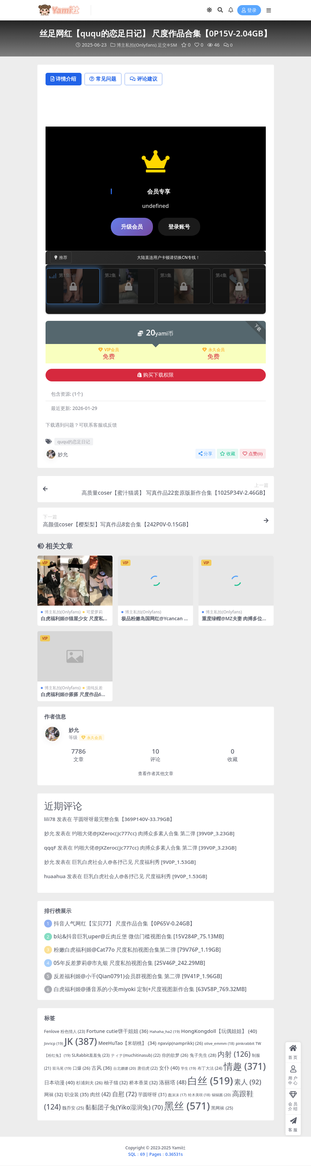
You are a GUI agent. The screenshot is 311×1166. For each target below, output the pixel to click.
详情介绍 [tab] (64, 79)
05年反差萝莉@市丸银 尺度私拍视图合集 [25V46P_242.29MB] (129, 963)
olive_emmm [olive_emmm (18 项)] (219, 1044)
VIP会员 (108, 350)
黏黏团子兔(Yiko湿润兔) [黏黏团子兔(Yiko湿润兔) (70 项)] (124, 1108)
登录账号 (179, 227)
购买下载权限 (155, 375)
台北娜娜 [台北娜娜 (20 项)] (124, 1068)
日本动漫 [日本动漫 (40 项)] (59, 1083)
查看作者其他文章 (155, 773)
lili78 (49, 819)
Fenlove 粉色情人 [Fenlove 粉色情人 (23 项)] (64, 1032)
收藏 (227, 454)
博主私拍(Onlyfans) (136, 45)
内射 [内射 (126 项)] (234, 1054)
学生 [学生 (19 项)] (188, 1068)
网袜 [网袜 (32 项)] (53, 1094)
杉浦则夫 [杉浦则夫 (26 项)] (89, 1083)
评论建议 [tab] (147, 79)
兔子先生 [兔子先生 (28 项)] (203, 1055)
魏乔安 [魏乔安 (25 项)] (73, 1109)
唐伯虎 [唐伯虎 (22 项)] (147, 1068)
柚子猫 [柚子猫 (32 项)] (116, 1083)
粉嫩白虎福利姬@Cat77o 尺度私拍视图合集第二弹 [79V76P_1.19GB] (137, 950)
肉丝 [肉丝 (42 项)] (100, 1094)
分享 (205, 454)
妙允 (57, 454)
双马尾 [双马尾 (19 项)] (61, 1068)
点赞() (252, 454)
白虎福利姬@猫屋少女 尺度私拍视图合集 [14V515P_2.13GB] (74, 622)
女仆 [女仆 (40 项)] (169, 1068)
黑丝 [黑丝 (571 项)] (187, 1106)
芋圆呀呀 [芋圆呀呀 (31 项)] (152, 1094)
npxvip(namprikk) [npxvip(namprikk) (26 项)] (180, 1044)
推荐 (60, 258)
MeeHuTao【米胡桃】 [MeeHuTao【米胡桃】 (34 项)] (127, 1043)
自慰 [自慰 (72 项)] (124, 1094)
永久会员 (213, 350)
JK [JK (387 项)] (80, 1042)
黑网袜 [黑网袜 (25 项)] (222, 1109)
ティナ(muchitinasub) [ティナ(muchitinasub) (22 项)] (135, 1055)
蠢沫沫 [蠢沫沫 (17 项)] (177, 1095)
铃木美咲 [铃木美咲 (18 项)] (199, 1095)
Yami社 (179, 1148)
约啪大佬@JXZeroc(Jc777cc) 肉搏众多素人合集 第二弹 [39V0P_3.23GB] (153, 833)
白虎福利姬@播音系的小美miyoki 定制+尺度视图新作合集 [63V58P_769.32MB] (150, 989)
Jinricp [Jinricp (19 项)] (53, 1044)
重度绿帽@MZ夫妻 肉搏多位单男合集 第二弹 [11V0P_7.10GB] (235, 622)
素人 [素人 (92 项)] (247, 1082)
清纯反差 (94, 688)
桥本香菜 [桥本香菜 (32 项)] (143, 1083)
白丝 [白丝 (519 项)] (210, 1081)
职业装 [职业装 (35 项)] (77, 1094)
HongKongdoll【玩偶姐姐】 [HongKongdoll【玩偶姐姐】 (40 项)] (219, 1031)
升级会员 (132, 227)
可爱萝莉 (94, 612)
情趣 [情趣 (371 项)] (245, 1066)
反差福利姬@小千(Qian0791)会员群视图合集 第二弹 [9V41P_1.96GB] (138, 976)
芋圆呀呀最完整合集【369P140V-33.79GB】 (124, 819)
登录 (249, 10)
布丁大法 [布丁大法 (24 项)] (209, 1068)
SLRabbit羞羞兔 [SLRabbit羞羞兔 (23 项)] (90, 1055)
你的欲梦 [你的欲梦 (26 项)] (175, 1055)
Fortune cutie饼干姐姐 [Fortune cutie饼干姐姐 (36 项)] (117, 1031)
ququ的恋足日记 (73, 442)
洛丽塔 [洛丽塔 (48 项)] (172, 1083)
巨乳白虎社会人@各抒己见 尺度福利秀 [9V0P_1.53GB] (134, 862)
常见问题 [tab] (105, 79)
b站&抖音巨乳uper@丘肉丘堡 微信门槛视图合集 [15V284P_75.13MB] (139, 937)
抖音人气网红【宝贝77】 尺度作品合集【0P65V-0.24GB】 (124, 923)
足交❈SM (168, 45)
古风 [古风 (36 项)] (101, 1068)
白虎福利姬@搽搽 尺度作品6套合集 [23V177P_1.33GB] (73, 697)
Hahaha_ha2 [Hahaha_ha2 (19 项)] (165, 1031)
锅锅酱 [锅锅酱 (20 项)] (221, 1095)
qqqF (50, 847)
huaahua (55, 876)
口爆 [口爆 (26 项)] (81, 1068)
